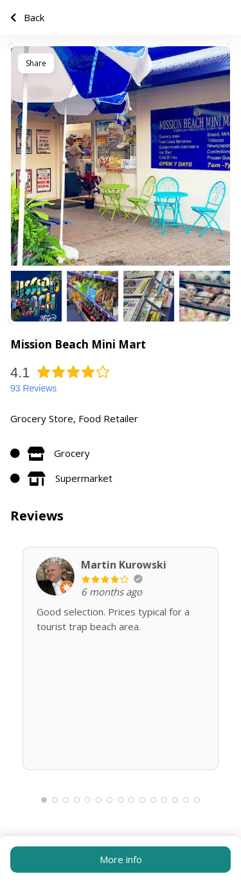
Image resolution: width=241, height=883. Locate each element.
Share (36, 63)
